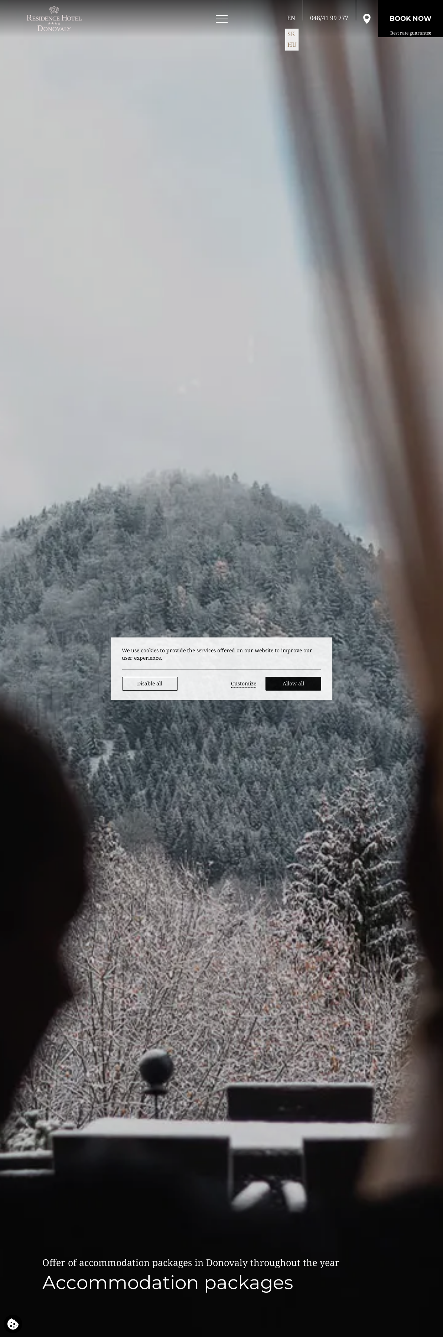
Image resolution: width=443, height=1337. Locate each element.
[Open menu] (222, 19)
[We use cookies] (13, 1324)
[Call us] (329, 18)
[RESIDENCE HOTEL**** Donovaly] (55, 18)
